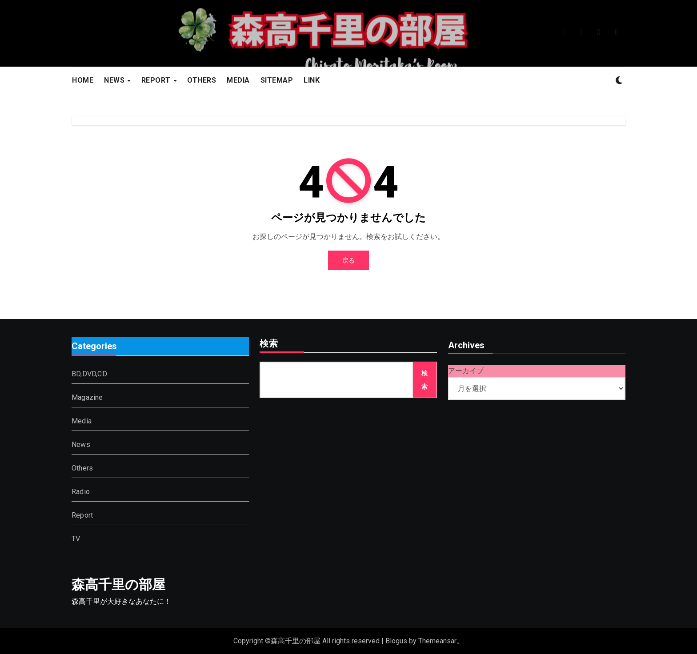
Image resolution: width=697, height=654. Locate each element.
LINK (312, 80)
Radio (81, 492)
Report (82, 515)
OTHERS (201, 80)
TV (76, 539)
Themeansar (437, 641)
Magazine (87, 398)
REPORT (157, 80)
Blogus (396, 641)
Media (82, 421)
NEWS (115, 80)
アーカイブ (466, 371)
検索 (269, 344)
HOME (82, 80)
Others (82, 468)
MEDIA (238, 80)
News (81, 445)
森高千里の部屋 (118, 584)
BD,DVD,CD (89, 374)
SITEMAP (276, 80)
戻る (348, 260)
